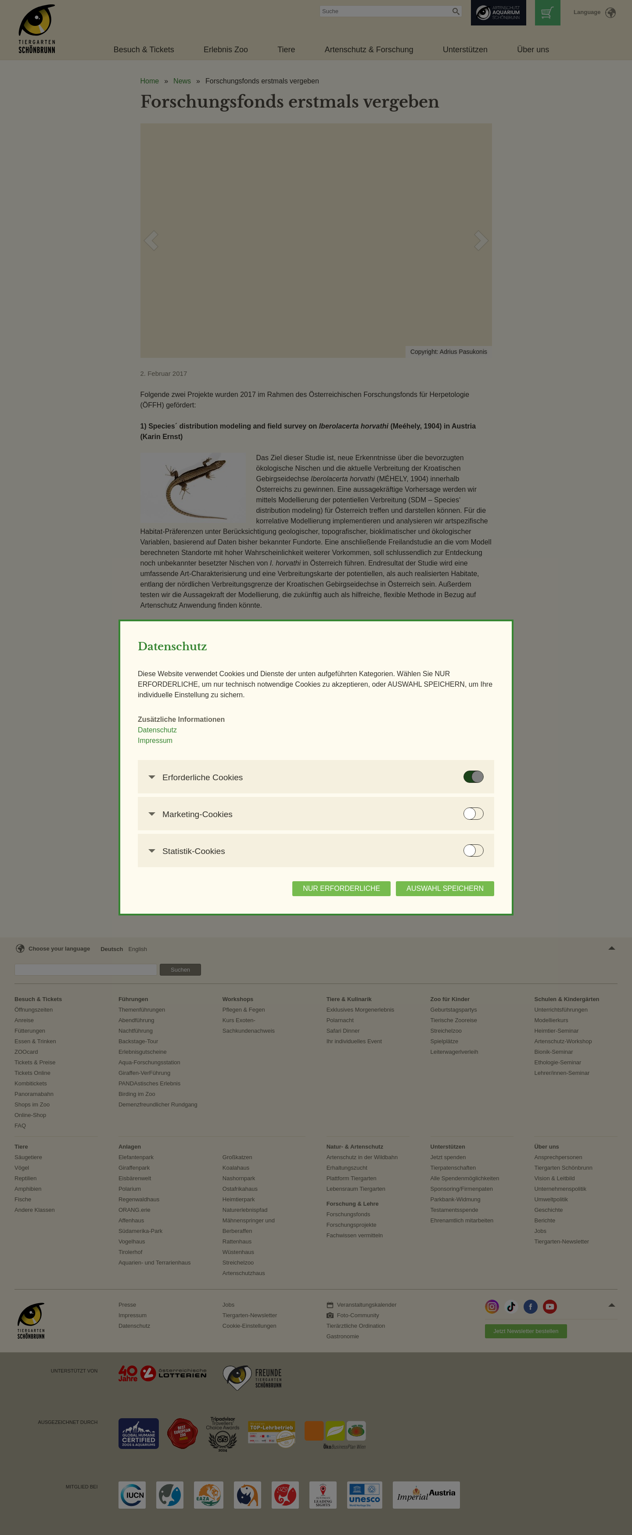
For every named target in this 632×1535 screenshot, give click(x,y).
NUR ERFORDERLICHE (341, 888)
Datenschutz (157, 730)
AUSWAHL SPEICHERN (445, 888)
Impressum (155, 740)
